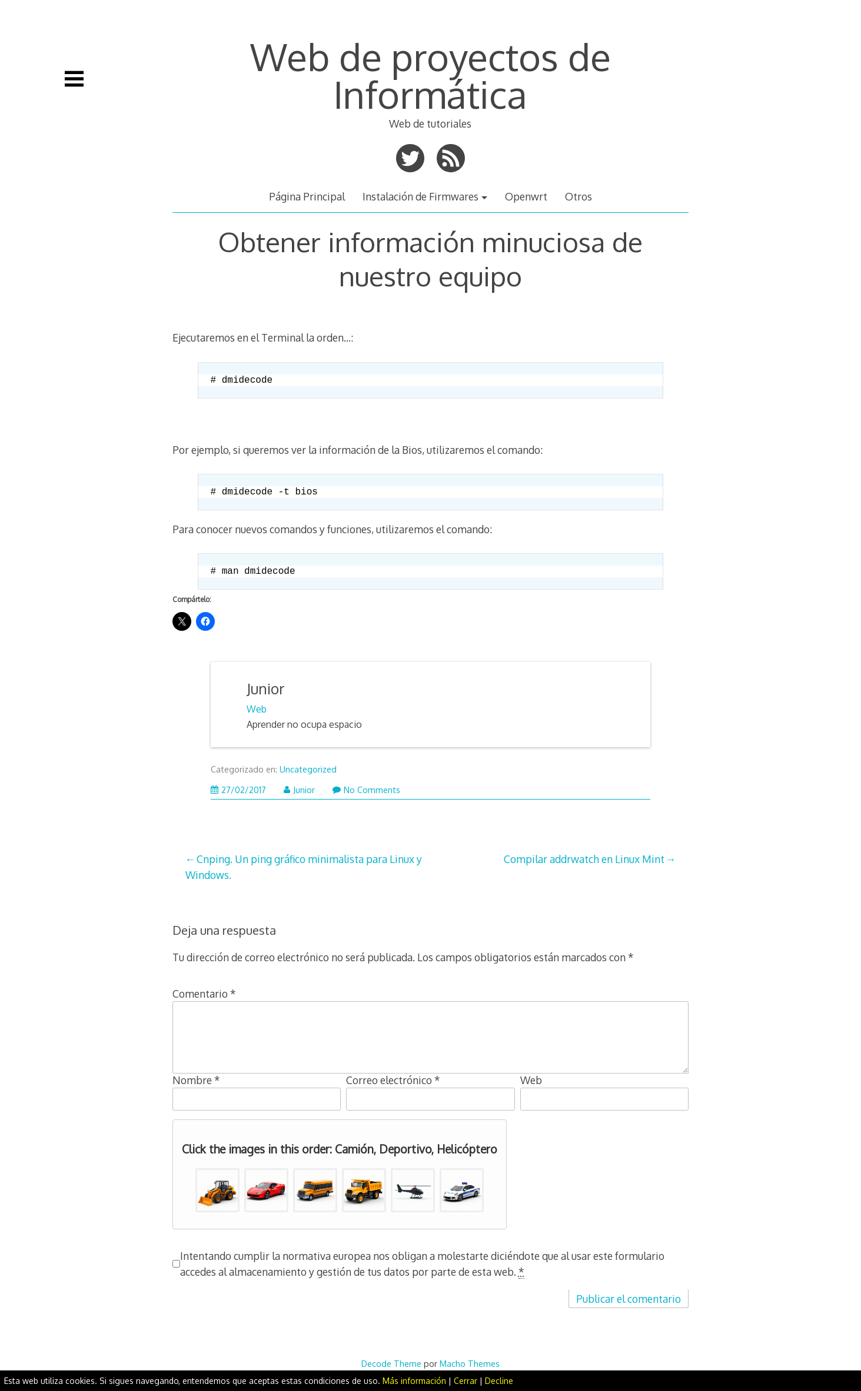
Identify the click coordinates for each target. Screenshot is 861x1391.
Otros (578, 196)
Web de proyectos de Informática (430, 75)
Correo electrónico (393, 1080)
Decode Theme (391, 1363)
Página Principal (307, 196)
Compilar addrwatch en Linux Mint (584, 858)
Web (257, 709)
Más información (414, 1381)
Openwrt (526, 196)
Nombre (196, 1080)
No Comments (366, 790)
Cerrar (465, 1381)
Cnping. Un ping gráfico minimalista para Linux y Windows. (304, 866)
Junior (266, 689)
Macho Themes (470, 1363)
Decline (499, 1381)
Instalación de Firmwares (420, 196)
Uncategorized (308, 769)
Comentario (204, 993)
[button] (217, 1190)
